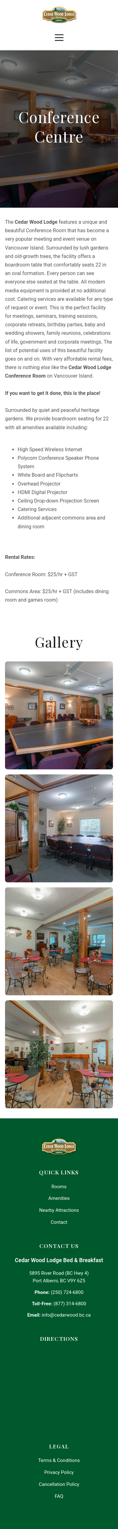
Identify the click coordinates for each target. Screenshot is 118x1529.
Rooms (59, 1186)
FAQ (59, 1496)
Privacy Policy (59, 1472)
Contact (59, 1222)
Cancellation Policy (59, 1484)
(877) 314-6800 (69, 1304)
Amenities (59, 1198)
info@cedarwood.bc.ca (66, 1315)
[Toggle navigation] (59, 37)
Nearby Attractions (59, 1210)
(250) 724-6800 (67, 1292)
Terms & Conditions (59, 1460)
